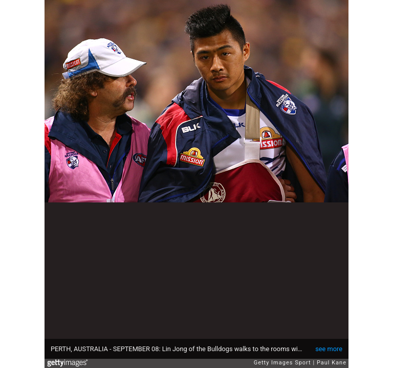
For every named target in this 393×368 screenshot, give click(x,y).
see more (328, 349)
